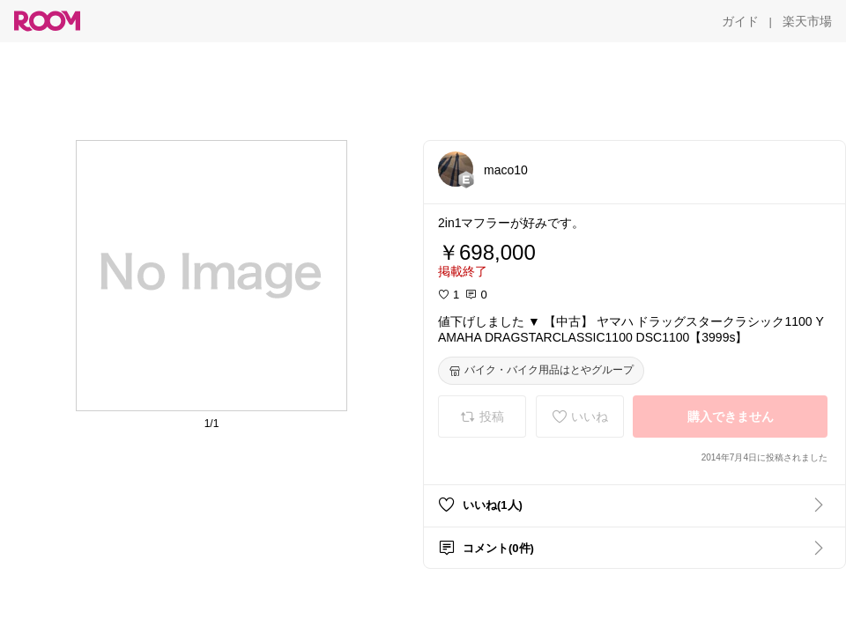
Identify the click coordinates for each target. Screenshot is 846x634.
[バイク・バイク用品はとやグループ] (541, 371)
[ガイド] (740, 21)
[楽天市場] (807, 21)
